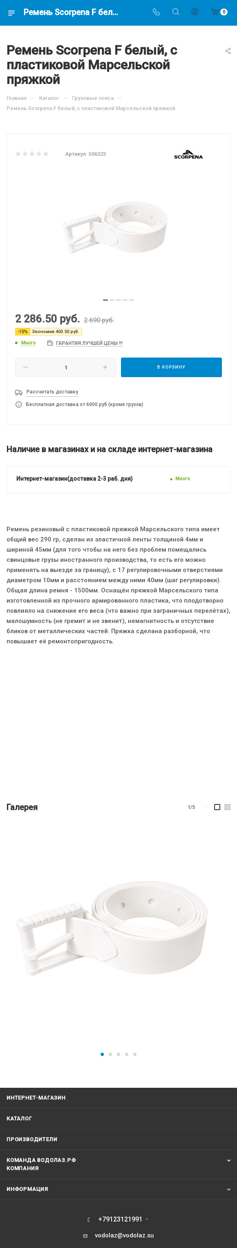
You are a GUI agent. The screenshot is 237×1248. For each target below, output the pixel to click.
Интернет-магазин (36, 1098)
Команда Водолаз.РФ (41, 1160)
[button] (102, 1054)
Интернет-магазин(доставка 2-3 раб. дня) (74, 478)
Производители (32, 1139)
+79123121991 (120, 1219)
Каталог (19, 1118)
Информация (27, 1189)
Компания (22, 1168)
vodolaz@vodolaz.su (124, 1235)
